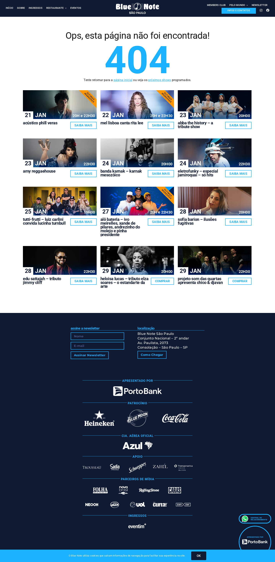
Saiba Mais (83, 125)
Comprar (162, 281)
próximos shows (159, 80)
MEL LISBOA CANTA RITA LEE (121, 123)
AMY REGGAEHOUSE (39, 171)
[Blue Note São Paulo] (137, 4)
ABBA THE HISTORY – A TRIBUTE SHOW (195, 125)
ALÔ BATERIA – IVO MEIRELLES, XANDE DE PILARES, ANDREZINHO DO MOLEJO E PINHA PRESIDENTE (120, 227)
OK (199, 556)
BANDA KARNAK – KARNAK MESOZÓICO (121, 173)
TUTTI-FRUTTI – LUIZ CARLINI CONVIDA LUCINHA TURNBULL (44, 221)
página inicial (123, 80)
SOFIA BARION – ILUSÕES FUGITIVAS (197, 221)
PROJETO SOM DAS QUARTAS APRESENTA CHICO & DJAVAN (200, 280)
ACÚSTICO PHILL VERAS (40, 123)
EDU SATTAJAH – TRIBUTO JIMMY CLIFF (42, 280)
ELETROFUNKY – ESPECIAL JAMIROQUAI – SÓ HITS (198, 173)
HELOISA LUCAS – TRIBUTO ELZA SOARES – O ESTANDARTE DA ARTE (124, 282)
